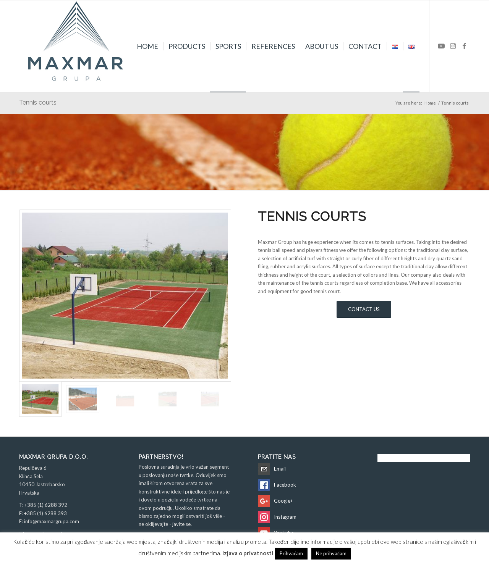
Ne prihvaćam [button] (331, 553)
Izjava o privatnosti (247, 553)
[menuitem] (147, 46)
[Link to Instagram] (452, 46)
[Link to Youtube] (441, 46)
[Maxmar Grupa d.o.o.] (76, 46)
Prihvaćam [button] (291, 553)
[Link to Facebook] (464, 46)
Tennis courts (38, 102)
